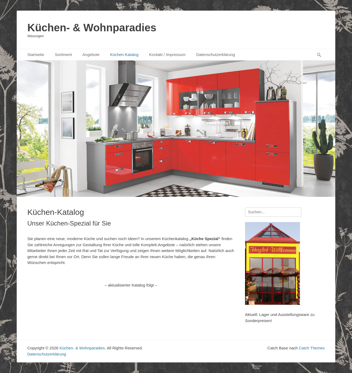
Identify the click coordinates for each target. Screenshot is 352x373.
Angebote (91, 54)
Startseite (35, 54)
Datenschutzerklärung (215, 54)
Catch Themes (312, 348)
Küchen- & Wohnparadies (91, 27)
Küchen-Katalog (124, 54)
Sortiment (63, 54)
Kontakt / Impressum (167, 54)
